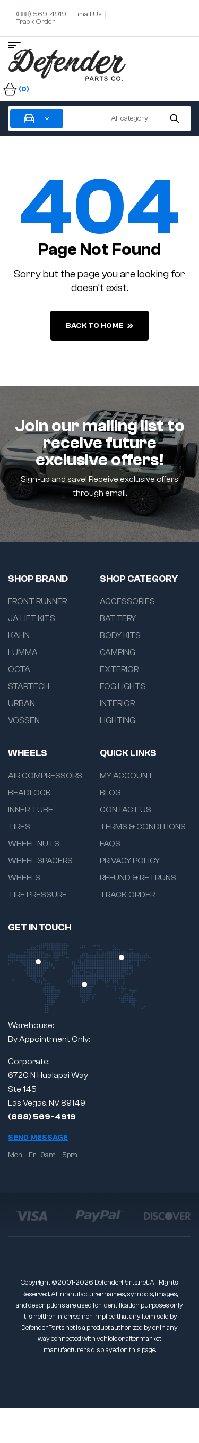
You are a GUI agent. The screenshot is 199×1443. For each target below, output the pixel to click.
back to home (99, 325)
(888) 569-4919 (42, 1117)
